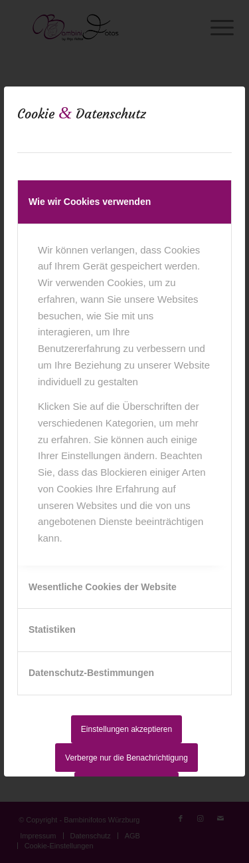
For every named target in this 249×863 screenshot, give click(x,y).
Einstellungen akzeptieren (126, 729)
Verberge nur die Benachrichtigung (126, 758)
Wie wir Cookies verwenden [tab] (90, 201)
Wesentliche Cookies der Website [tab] (103, 587)
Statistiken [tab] (52, 629)
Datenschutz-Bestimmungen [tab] (91, 672)
